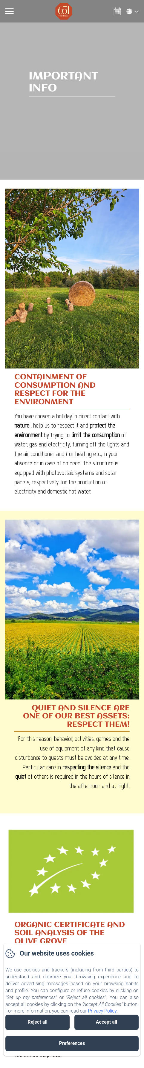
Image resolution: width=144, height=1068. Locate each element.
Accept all (106, 1022)
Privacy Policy (102, 1011)
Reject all (37, 1022)
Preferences (72, 1043)
